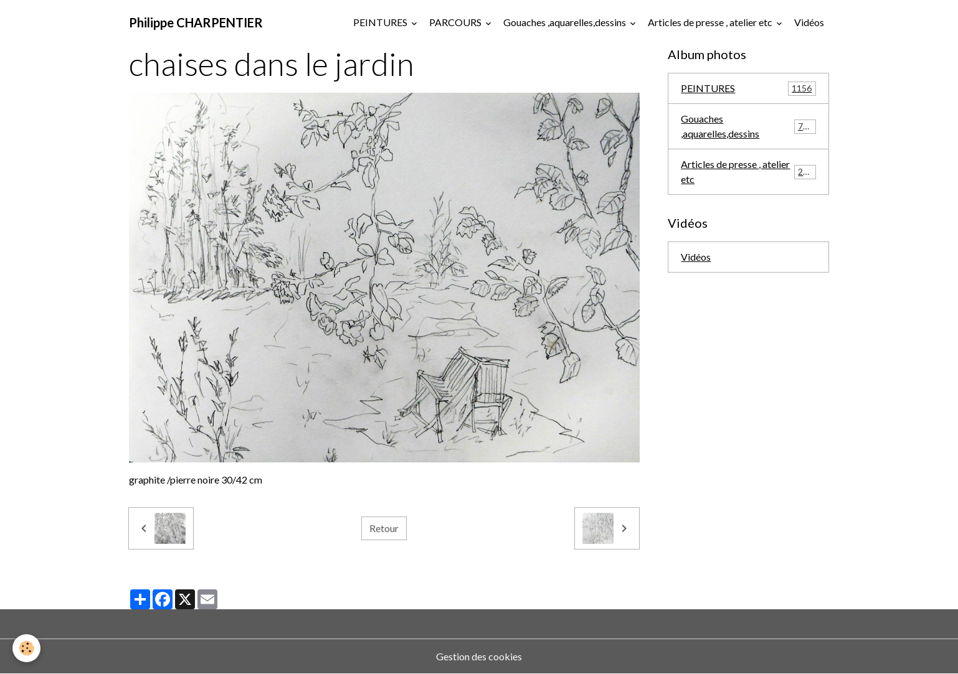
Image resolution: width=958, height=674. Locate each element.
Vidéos (809, 22)
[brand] (196, 22)
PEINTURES (381, 22)
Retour (384, 528)
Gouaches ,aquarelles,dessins (565, 22)
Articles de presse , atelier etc (711, 22)
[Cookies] (26, 648)
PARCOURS (456, 22)
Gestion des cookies (479, 656)
